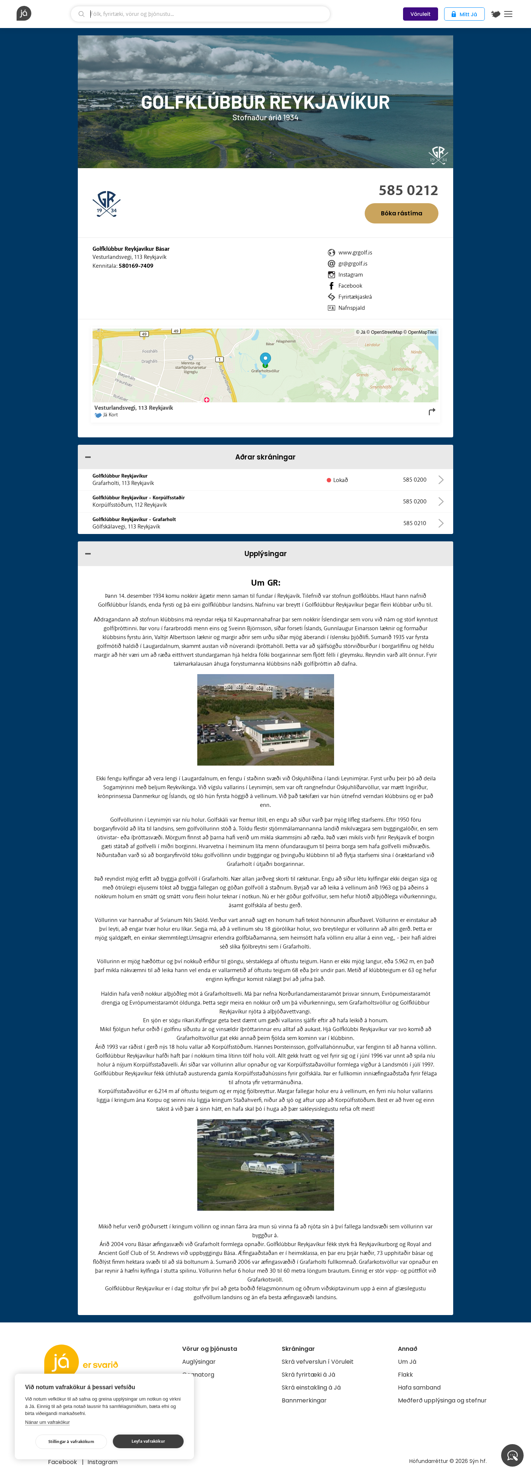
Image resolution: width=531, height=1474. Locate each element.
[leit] (200, 14)
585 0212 (408, 190)
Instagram (351, 274)
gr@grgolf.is (353, 263)
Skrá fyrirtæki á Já (308, 1374)
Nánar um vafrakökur (47, 1422)
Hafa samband (419, 1387)
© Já (360, 332)
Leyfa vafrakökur (148, 1441)
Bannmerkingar (304, 1400)
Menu (508, 14)
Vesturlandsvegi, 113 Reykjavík (129, 257)
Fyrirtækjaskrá (355, 297)
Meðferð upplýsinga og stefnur (442, 1400)
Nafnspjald (352, 308)
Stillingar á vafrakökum (71, 1441)
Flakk (405, 1374)
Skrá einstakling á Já (311, 1387)
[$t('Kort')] (495, 14)
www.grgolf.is (355, 252)
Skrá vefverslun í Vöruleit (318, 1361)
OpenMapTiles (422, 332)
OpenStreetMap (386, 332)
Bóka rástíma (401, 213)
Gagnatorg (198, 1374)
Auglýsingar (199, 1361)
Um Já (407, 1361)
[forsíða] (43, 13)
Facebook (350, 285)
